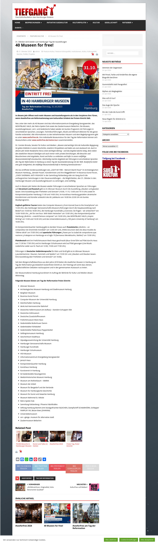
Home (17, 22)
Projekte (32, 54)
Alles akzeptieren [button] (147, 540)
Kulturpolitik (79, 22)
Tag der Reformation (45, 478)
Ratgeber (126, 22)
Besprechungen (32, 22)
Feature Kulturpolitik (63, 51)
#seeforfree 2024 (23, 525)
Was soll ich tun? (109, 98)
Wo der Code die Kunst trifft (113, 112)
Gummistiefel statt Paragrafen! (114, 84)
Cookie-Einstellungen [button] (129, 540)
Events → (19, 28)
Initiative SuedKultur (57, 22)
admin (37, 51)
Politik (25, 54)
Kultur (96, 22)
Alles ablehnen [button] (110, 540)
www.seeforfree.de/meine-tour (45, 140)
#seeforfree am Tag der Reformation (84, 527)
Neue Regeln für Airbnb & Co (113, 119)
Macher (19, 54)
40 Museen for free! (53, 525)
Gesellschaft (111, 22)
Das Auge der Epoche (110, 105)
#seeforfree (27, 478)
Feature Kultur (49, 51)
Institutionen (76, 51)
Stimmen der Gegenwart (112, 68)
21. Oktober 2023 (25, 51)
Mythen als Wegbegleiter (112, 91)
